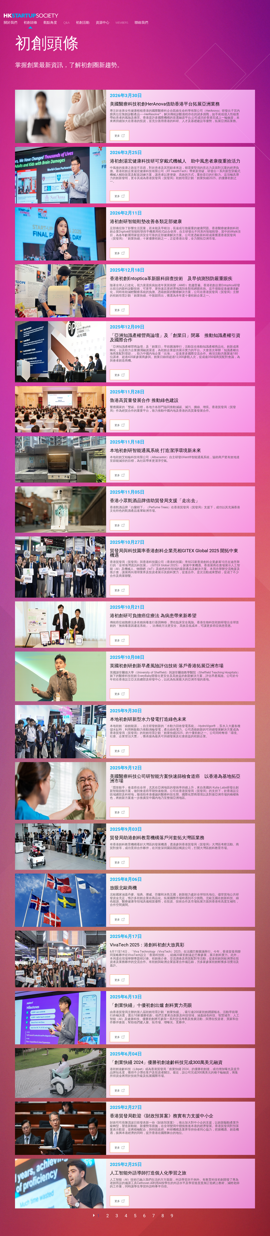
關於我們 (10, 23)
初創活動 (82, 23)
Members (122, 23)
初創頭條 (30, 23)
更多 (117, 135)
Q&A (66, 23)
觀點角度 (50, 23)
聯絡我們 (141, 23)
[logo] (31, 16)
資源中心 (102, 23)
